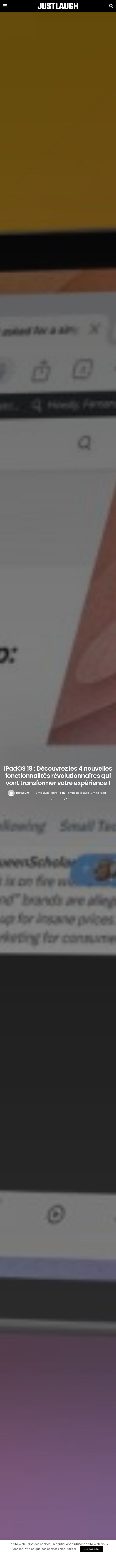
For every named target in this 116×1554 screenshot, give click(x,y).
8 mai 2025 (42, 793)
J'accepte (91, 1549)
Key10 (25, 793)
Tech (61, 793)
